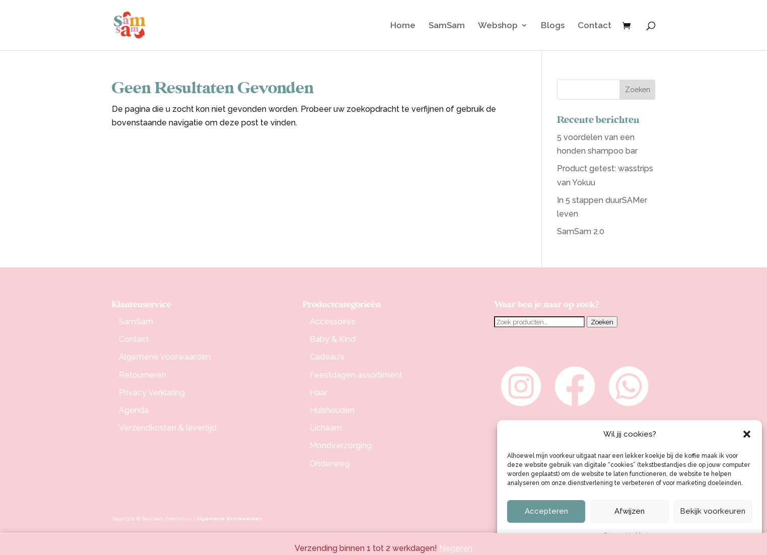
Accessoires (333, 321)
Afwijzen (629, 511)
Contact (594, 26)
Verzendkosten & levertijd (168, 428)
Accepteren (546, 511)
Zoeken (602, 322)
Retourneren (142, 375)
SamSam (447, 26)
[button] (747, 434)
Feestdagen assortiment (356, 375)
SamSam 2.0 (580, 231)
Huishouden (332, 410)
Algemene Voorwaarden (165, 357)
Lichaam (326, 428)
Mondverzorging (341, 445)
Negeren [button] (455, 548)
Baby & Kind (333, 339)
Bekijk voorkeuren (712, 511)
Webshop (498, 26)
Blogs (553, 26)
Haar (318, 392)
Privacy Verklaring (152, 392)
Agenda (134, 410)
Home (402, 26)
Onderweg (330, 463)
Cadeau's (327, 357)
